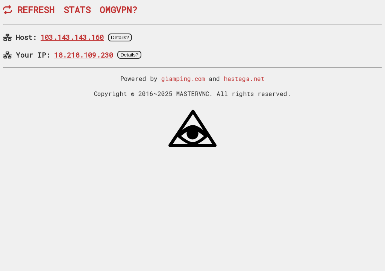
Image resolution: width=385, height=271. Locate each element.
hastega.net (244, 78)
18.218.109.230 (83, 54)
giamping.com (183, 78)
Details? (120, 37)
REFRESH (29, 10)
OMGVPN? (118, 10)
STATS (77, 10)
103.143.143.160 (72, 37)
